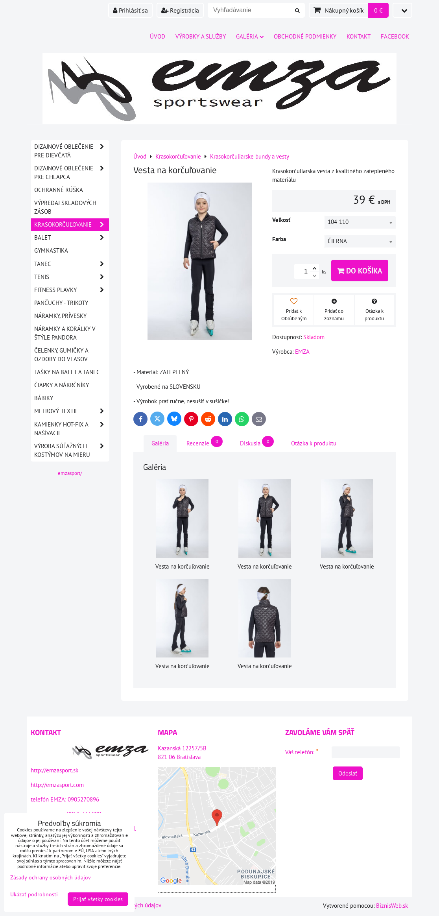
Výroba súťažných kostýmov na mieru (71, 450)
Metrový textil (71, 411)
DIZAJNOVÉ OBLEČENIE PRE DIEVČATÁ (71, 151)
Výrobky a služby (200, 36)
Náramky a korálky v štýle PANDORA (65, 333)
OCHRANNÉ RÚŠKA (58, 190)
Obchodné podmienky (305, 36)
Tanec (71, 264)
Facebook (395, 36)
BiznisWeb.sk (392, 905)
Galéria (250, 36)
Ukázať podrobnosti (34, 895)
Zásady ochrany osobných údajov (50, 877)
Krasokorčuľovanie (71, 224)
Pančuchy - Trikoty (61, 303)
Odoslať (347, 773)
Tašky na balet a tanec (67, 372)
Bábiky (43, 398)
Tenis (71, 277)
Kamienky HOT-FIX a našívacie (71, 429)
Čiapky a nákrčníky (61, 385)
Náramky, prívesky (60, 315)
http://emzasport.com (57, 785)
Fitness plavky (71, 290)
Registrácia (180, 10)
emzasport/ (70, 473)
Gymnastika (51, 250)
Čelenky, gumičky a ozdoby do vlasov (61, 355)
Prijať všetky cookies (98, 899)
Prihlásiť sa (130, 10)
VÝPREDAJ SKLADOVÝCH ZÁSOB (65, 207)
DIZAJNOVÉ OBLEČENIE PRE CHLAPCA (71, 172)
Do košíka (359, 270)
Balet (71, 237)
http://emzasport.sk (54, 770)
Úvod (157, 36)
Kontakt (359, 36)
